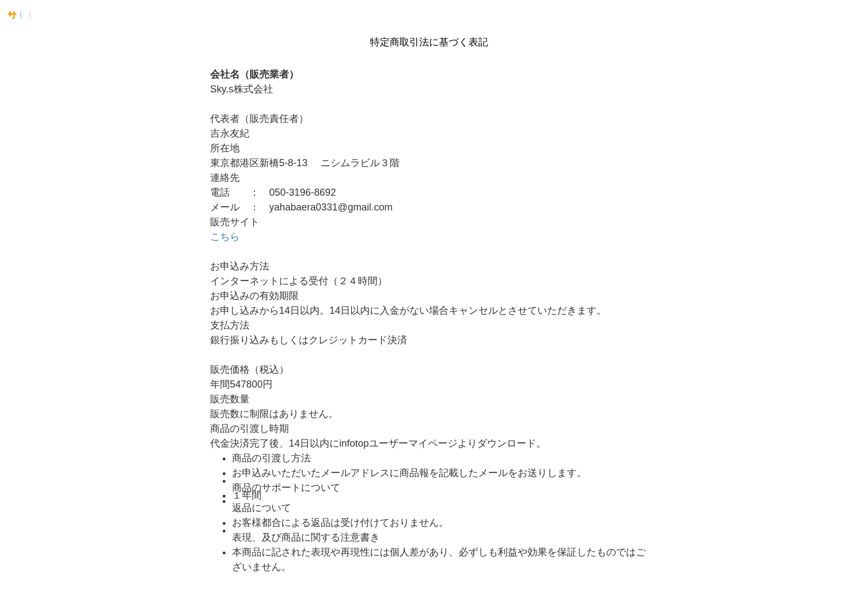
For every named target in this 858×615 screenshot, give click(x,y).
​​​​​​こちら (225, 236)
